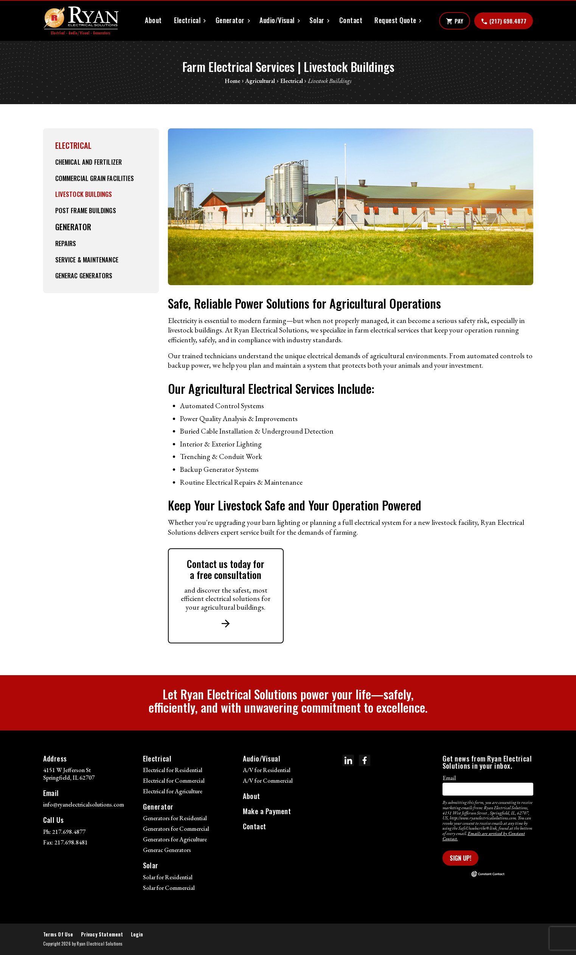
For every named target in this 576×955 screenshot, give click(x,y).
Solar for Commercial (169, 888)
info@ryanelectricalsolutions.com (83, 804)
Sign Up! (460, 858)
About (153, 20)
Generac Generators (84, 275)
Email (449, 778)
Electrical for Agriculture (172, 791)
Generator (73, 227)
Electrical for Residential (172, 770)
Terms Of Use (58, 934)
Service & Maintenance (86, 259)
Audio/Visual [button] (277, 20)
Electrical (73, 145)
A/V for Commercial (268, 781)
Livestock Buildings (83, 194)
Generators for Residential (175, 818)
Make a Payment (267, 811)
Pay (454, 21)
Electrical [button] (187, 20)
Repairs (65, 243)
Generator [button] (230, 20)
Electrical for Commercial (174, 781)
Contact (350, 20)
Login (137, 934)
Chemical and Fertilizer (88, 162)
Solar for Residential (168, 877)
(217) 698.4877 (503, 21)
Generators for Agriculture (175, 839)
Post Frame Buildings (85, 210)
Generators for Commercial (176, 829)
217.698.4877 (68, 832)
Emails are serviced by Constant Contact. (483, 836)
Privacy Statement (102, 934)
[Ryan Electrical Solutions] (81, 21)
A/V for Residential (266, 770)
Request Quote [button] (395, 20)
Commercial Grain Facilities (94, 178)
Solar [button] (316, 20)
